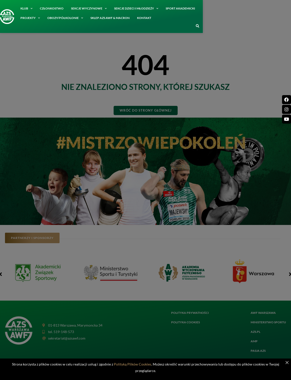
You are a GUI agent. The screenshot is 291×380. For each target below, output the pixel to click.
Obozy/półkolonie (253, 8)
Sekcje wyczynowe (95, 8)
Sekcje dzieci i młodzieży (142, 8)
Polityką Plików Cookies (132, 364)
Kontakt (80, 18)
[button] (286, 26)
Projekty (218, 8)
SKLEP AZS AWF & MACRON (46, 18)
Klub (33, 8)
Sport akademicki (186, 8)
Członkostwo (58, 8)
